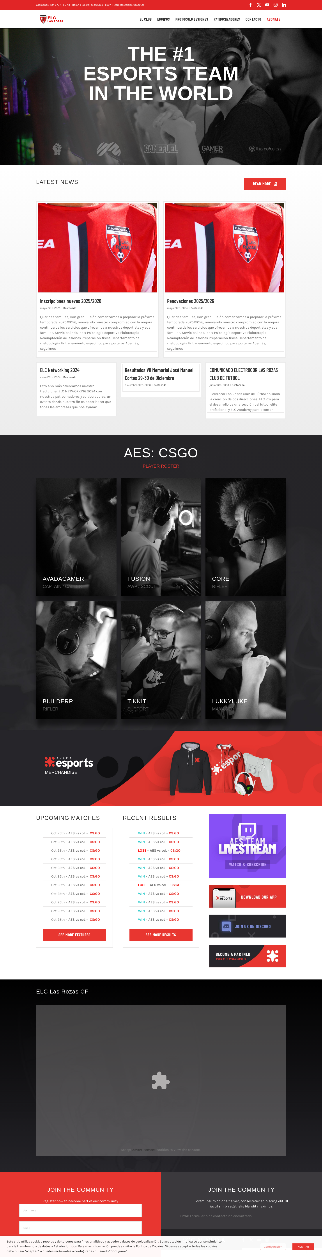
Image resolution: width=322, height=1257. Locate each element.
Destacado (69, 308)
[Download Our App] (247, 886)
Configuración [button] (273, 1246)
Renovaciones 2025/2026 (190, 301)
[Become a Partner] (247, 946)
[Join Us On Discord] (247, 916)
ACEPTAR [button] (303, 1246)
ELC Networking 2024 (60, 370)
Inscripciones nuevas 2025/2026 (70, 301)
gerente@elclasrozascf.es (129, 4)
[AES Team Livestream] (247, 815)
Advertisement (144, 1150)
